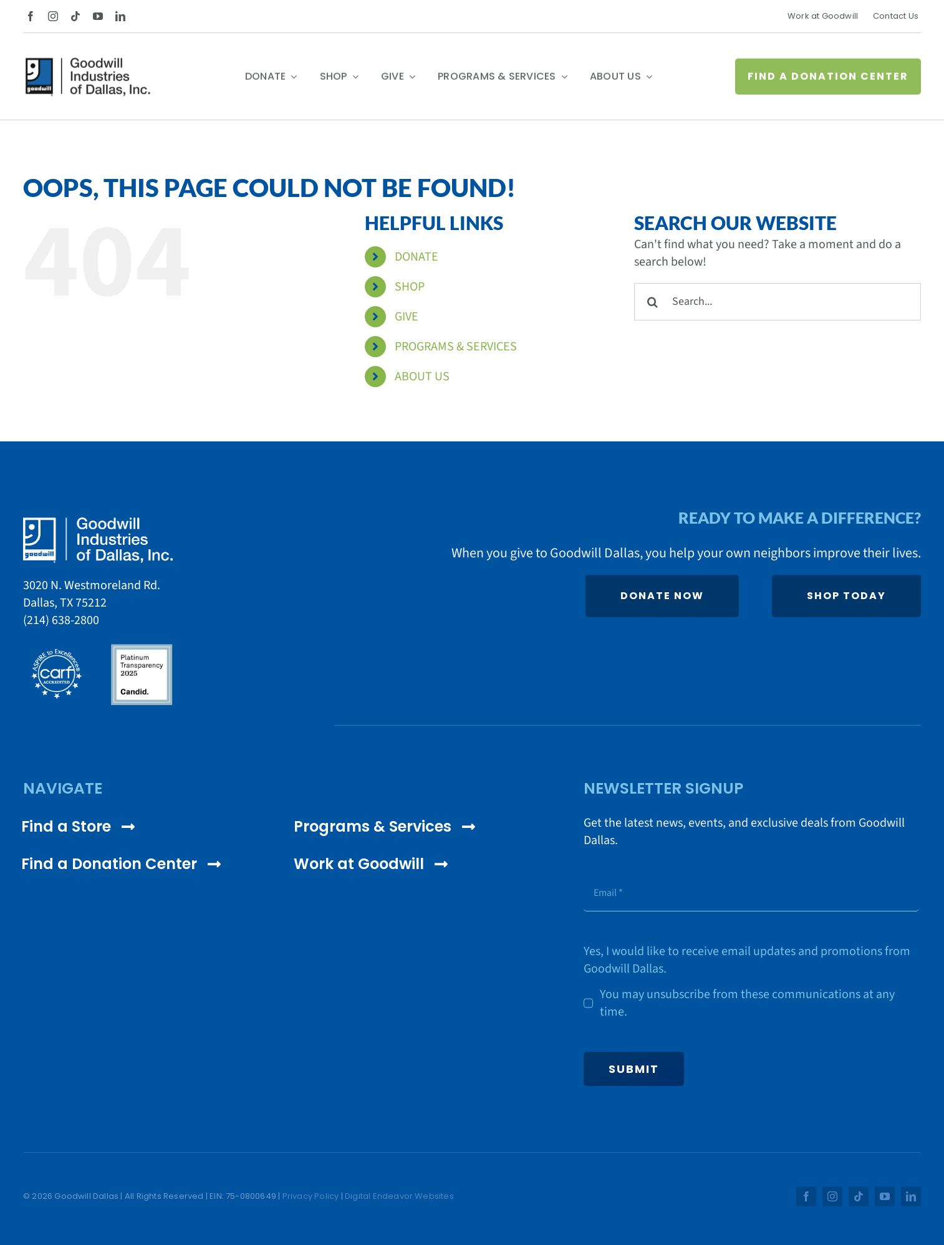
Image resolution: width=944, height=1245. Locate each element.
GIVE (406, 316)
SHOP (410, 287)
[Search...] (777, 301)
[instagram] (53, 16)
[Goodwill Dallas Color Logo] (88, 66)
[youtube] (98, 16)
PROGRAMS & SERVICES (456, 346)
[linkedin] (120, 16)
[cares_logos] (98, 647)
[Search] (653, 301)
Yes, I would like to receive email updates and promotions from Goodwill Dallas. (747, 960)
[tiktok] (75, 16)
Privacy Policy (310, 1196)
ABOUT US (422, 376)
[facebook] (31, 16)
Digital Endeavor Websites (399, 1196)
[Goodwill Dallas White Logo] (98, 522)
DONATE (416, 257)
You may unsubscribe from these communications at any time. (747, 1003)
